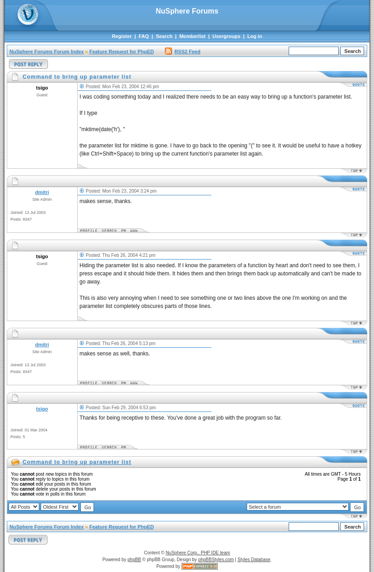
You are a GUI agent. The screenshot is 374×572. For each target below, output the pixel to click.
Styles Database (254, 559)
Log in (254, 36)
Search (164, 36)
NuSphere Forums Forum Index (46, 51)
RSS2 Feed (182, 51)
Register (122, 36)
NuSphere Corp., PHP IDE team (198, 552)
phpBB (134, 559)
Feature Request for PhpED (121, 51)
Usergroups (226, 36)
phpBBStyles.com (216, 559)
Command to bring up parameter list (77, 462)
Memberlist (192, 36)
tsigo (42, 408)
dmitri (42, 192)
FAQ (144, 36)
